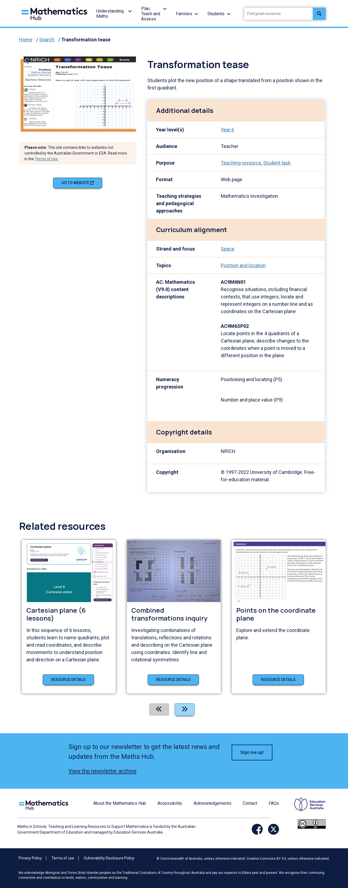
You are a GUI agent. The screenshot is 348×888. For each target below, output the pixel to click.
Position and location (243, 265)
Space (227, 249)
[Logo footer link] (44, 804)
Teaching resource (241, 163)
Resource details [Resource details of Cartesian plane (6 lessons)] (68, 679)
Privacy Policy (30, 858)
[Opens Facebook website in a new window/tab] (257, 829)
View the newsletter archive (102, 771)
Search (46, 39)
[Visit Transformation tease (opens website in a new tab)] (82, 92)
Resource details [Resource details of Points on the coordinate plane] (278, 679)
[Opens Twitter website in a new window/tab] (273, 829)
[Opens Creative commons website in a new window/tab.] (312, 823)
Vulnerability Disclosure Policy (109, 858)
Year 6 (227, 129)
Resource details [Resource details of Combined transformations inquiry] (173, 679)
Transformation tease (85, 39)
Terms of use (62, 858)
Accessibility (169, 803)
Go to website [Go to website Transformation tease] (77, 183)
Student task (277, 163)
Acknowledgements (212, 803)
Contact (250, 803)
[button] (130, 11)
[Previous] (159, 709)
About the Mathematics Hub (119, 803)
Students (216, 13)
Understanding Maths (110, 13)
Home (25, 39)
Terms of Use (46, 159)
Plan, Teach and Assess (150, 13)
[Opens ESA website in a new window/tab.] (306, 807)
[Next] (185, 709)
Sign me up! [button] (252, 752)
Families (184, 13)
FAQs (274, 803)
